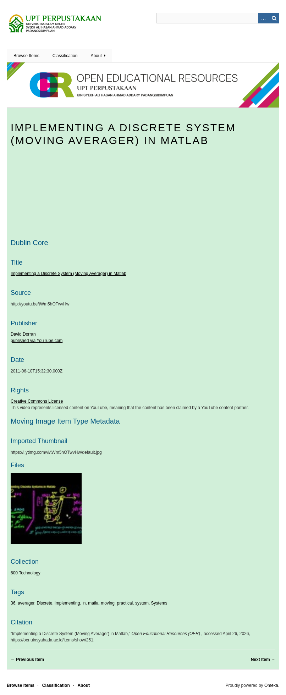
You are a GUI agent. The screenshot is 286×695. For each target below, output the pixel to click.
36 (13, 603)
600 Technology (25, 572)
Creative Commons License (37, 401)
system (142, 603)
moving (108, 603)
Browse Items (26, 55)
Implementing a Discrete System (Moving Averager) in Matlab (68, 273)
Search (274, 18)
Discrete (44, 603)
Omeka (271, 685)
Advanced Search (263, 18)
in (84, 603)
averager (26, 603)
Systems (159, 603)
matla (93, 603)
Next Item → (263, 659)
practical (125, 603)
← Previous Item (27, 659)
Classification (65, 55)
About (95, 55)
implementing (67, 603)
